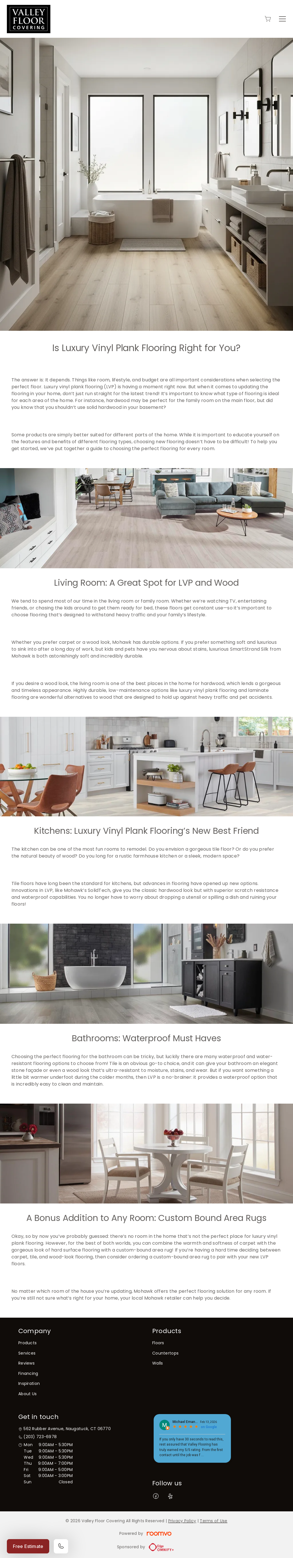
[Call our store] (61, 1546)
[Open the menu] (282, 19)
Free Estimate (28, 1546)
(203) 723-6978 (40, 1437)
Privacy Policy (182, 1521)
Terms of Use (213, 1521)
